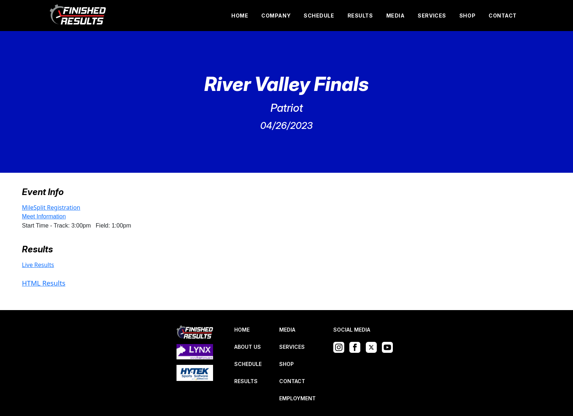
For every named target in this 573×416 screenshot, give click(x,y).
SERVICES (432, 15)
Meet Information (44, 216)
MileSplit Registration (51, 207)
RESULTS (360, 15)
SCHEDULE (319, 15)
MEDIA (395, 15)
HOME (239, 15)
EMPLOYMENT (297, 398)
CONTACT (503, 15)
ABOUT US (247, 347)
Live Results (38, 265)
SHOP (467, 15)
